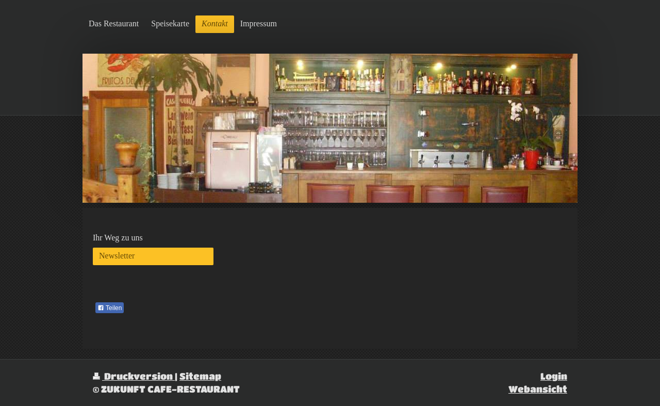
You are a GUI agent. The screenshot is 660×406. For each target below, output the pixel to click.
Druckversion (134, 375)
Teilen (109, 308)
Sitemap (200, 375)
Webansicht (537, 388)
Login (553, 375)
